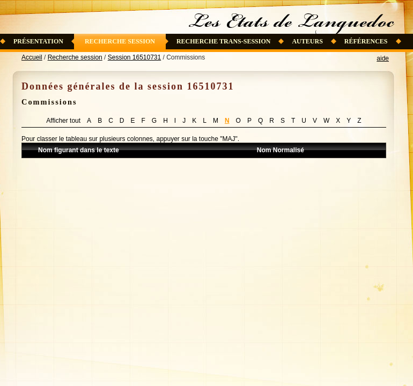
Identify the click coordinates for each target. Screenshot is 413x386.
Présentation (38, 41)
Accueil (31, 57)
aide (383, 58)
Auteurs (307, 41)
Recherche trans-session (223, 41)
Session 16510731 (134, 57)
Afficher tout (63, 120)
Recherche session (120, 41)
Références (366, 41)
